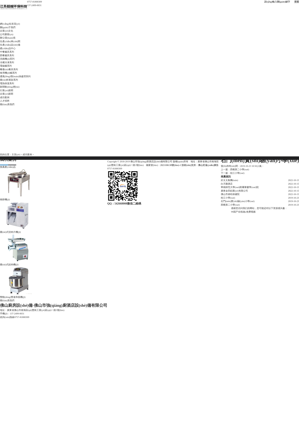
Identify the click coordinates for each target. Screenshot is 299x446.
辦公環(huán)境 (7, 38)
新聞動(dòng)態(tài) (9, 87)
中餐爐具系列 (7, 52)
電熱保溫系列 (7, 83)
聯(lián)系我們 (7, 104)
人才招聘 (4, 101)
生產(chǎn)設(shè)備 (10, 45)
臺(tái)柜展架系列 (9, 80)
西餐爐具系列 (7, 55)
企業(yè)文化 (6, 31)
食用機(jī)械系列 (8, 73)
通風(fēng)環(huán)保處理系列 (15, 76)
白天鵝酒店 (227, 183)
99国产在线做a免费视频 (243, 211)
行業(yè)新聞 (6, 90)
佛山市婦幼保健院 (230, 194)
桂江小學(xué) (228, 197)
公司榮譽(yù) (6, 34)
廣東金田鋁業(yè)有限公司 (234, 190)
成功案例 (4, 97)
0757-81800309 (114, 168)
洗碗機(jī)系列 (7, 59)
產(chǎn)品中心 (8, 48)
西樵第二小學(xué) (239, 169)
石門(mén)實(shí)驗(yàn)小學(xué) (238, 201)
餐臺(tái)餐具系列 (9, 69)
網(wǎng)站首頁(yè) (10, 24)
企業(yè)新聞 (6, 94)
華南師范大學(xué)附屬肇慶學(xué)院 (240, 187)
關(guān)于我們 (7, 27)
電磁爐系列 (6, 66)
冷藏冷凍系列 (7, 62)
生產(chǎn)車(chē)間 (10, 41)
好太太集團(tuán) (229, 180)
